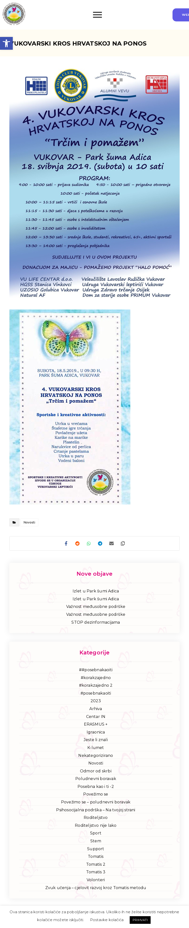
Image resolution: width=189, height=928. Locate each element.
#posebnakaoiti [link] (95, 694)
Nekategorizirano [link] (95, 756)
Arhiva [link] (95, 709)
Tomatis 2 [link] (95, 865)
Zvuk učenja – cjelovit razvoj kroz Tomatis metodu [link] (95, 888)
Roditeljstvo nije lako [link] (95, 826)
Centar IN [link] (96, 717)
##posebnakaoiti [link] (95, 670)
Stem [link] (95, 842)
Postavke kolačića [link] (107, 919)
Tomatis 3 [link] (95, 873)
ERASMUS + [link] (96, 725)
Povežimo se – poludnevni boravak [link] (95, 803)
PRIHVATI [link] (140, 920)
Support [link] (95, 849)
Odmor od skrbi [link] (95, 772)
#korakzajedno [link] (96, 678)
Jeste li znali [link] (96, 740)
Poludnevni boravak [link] (95, 779)
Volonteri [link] (96, 881)
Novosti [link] (29, 522)
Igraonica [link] (96, 733)
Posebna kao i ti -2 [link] (96, 787)
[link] (6, 43)
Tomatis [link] (95, 857)
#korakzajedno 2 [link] (96, 686)
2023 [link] (96, 702)
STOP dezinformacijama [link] (95, 623)
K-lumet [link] (95, 748)
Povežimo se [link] (95, 795)
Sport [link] (95, 834)
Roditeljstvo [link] (96, 818)
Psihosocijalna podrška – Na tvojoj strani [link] (95, 811)
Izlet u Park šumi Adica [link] (96, 592)
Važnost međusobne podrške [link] (95, 607)
